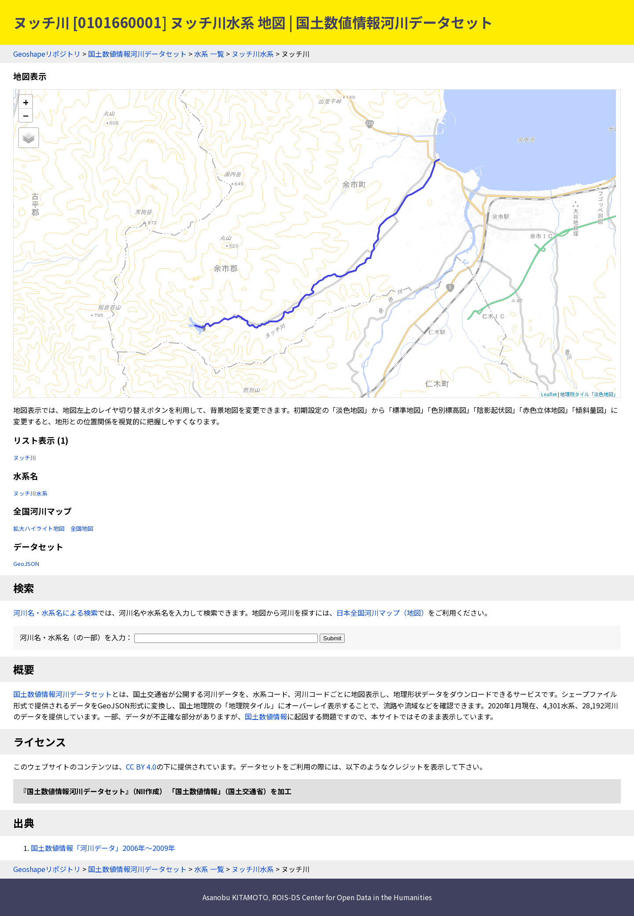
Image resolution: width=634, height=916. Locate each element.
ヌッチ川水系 (253, 53)
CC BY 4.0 (141, 766)
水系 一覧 (209, 53)
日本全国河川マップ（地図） (382, 612)
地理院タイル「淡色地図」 (589, 394)
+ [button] (26, 102)
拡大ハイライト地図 (39, 528)
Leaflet (549, 394)
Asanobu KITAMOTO (235, 897)
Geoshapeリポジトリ (47, 53)
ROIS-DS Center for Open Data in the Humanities (352, 897)
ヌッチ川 (24, 457)
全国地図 (81, 528)
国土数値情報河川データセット (137, 53)
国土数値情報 (266, 716)
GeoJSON (26, 563)
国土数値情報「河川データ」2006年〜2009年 (103, 848)
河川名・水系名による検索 (55, 612)
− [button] (26, 115)
